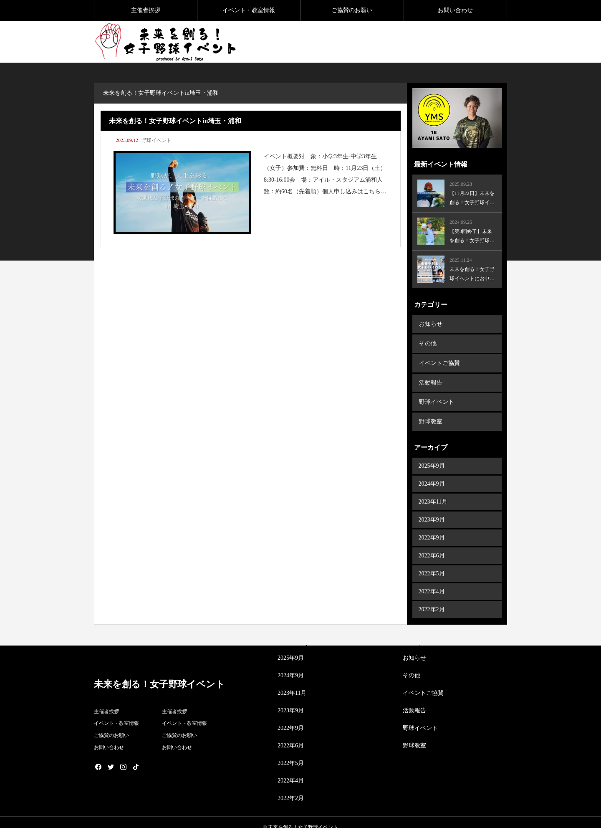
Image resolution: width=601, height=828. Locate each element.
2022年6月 (432, 546)
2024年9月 (432, 474)
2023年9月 (432, 510)
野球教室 (430, 413)
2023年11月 (433, 492)
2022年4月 (432, 582)
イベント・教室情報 (248, 10)
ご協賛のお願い (351, 10)
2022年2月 (432, 600)
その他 (427, 341)
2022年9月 (432, 528)
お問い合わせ (455, 10)
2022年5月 (432, 564)
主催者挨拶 (145, 10)
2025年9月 (432, 456)
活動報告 (430, 377)
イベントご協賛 (439, 359)
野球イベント (156, 140)
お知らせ (430, 323)
